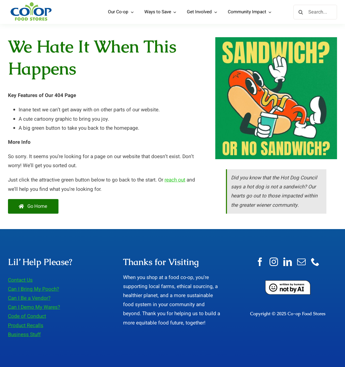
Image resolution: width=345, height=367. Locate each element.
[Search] (300, 12)
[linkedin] (287, 262)
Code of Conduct (27, 316)
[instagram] (274, 262)
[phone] (315, 262)
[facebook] (260, 262)
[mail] (301, 262)
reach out (175, 180)
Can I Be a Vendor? (29, 298)
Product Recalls (25, 325)
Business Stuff (24, 334)
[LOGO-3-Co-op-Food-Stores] (31, 3)
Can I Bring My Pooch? (33, 289)
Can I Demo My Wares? (34, 307)
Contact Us (20, 280)
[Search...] (315, 12)
